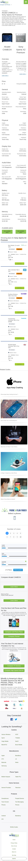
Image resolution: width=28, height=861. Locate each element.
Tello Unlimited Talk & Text (13, 270)
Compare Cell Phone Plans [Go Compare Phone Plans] (14, 632)
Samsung (4, 765)
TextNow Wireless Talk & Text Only (13, 295)
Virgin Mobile (4, 741)
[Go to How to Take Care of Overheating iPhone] (14, 409)
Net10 (16, 741)
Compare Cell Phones (5, 4)
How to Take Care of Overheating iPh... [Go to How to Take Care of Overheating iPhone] (9, 420)
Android (3, 815)
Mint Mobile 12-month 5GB (14, 246)
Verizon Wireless (5, 734)
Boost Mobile (18, 744)
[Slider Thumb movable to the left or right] (7, 548)
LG (16, 759)
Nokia (16, 762)
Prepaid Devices (19, 798)
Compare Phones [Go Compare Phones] (14, 636)
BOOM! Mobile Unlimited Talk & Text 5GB (13, 346)
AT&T (16, 734)
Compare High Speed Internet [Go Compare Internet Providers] (14, 670)
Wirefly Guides (14, 827)
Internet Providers (6, 787)
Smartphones (5, 798)
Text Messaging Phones (19, 803)
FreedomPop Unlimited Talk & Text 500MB (13, 320)
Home (14, 839)
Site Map (14, 855)
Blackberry (18, 815)
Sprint (3, 738)
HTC (2, 759)
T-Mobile (17, 738)
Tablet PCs (18, 776)
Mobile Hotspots (5, 776)
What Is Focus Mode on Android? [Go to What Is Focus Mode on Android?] (8, 499)
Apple (3, 755)
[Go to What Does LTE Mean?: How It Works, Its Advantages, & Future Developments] (14, 435)
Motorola (3, 762)
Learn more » (5, 75)
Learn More (14, 587)
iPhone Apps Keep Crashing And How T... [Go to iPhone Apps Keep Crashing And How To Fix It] (10, 394)
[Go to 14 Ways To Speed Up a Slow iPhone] (14, 461)
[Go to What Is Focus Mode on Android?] (14, 487)
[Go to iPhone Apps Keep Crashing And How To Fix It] (14, 382)
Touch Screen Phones (5, 803)
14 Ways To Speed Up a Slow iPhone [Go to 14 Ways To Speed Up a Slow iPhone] (9, 473)
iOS (2, 819)
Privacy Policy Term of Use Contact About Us (14, 847)
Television (17, 787)
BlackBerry (18, 755)
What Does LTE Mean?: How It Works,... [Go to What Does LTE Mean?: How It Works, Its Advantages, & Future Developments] (9, 446)
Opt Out (14, 858)
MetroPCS (4, 744)
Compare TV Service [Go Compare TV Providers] (14, 666)
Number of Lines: (14, 529)
